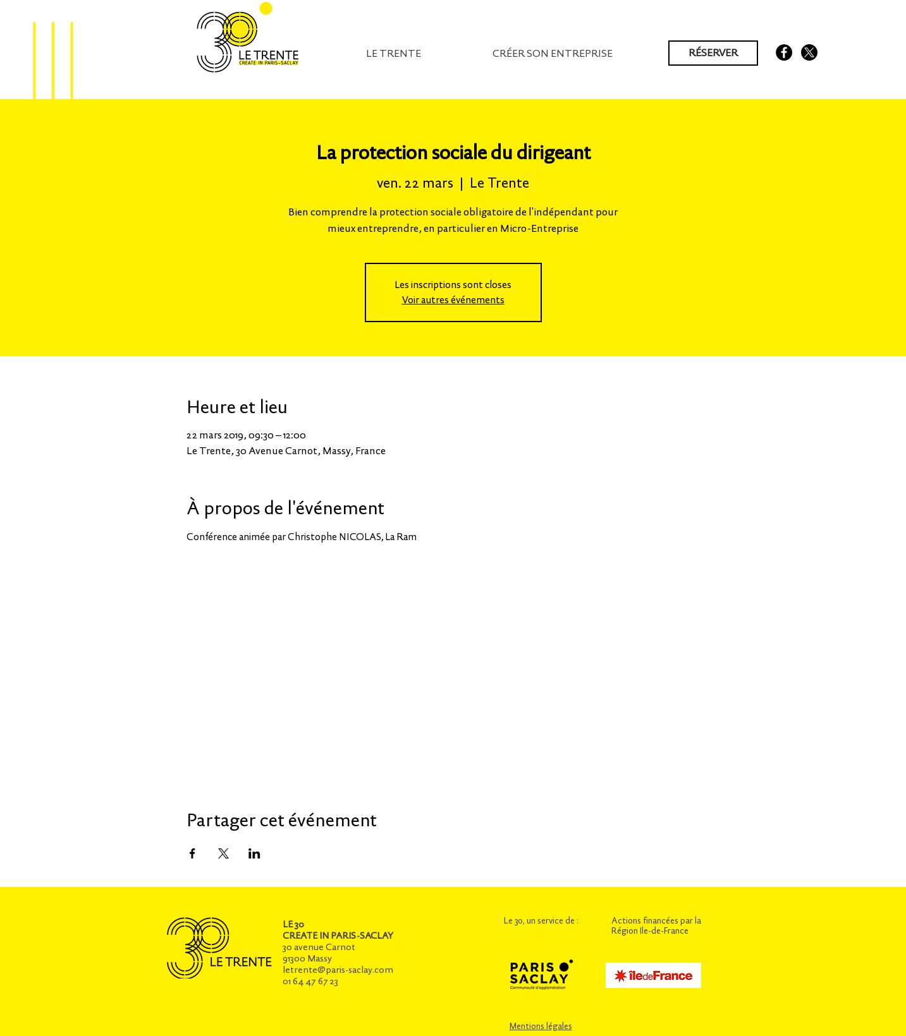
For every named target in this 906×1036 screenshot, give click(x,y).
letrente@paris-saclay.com (338, 969)
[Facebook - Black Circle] (784, 52)
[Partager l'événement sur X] (223, 853)
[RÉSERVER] (713, 53)
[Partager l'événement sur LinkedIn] (254, 853)
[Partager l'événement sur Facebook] (193, 853)
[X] (809, 52)
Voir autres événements (453, 300)
